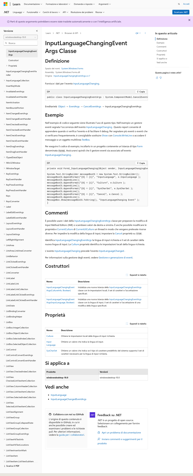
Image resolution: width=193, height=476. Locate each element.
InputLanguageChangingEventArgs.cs (71, 75)
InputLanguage (58, 394)
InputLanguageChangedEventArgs (68, 399)
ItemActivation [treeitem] (13, 102)
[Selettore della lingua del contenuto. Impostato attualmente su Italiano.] (10, 471)
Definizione (162, 38)
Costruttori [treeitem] (13, 60)
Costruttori (162, 50)
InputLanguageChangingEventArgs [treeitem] (22, 53)
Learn (48, 33)
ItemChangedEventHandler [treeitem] (18, 118)
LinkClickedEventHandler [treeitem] (17, 267)
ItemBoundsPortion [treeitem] (15, 107)
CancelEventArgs (92, 106)
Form (140, 146)
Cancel (118, 233)
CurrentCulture (65, 229)
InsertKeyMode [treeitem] (13, 85)
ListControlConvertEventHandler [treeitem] (21, 360)
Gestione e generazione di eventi (116, 257)
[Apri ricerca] (179, 4)
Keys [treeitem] (8, 195)
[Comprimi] (37, 31)
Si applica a (162, 58)
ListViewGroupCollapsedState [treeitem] (19, 422)
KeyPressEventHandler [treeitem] (16, 190)
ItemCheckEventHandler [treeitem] (17, 140)
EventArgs (74, 106)
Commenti (161, 46)
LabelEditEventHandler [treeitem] (16, 217)
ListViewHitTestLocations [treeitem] (17, 444)
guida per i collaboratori (71, 434)
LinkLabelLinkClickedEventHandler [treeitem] (21, 300)
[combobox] (21, 37)
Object (61, 106)
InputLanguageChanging (86, 83)
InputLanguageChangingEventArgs (92, 220)
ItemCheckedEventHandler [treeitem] (18, 129)
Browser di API (71, 33)
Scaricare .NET (181, 12)
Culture (75, 244)
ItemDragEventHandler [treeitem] (16, 151)
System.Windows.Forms (72, 68)
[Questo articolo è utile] (157, 77)
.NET (58, 33)
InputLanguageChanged (111, 250)
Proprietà (161, 54)
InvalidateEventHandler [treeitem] (16, 96)
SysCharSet (51, 350)
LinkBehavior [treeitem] (12, 256)
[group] (96, 97)
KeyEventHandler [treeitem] (14, 179)
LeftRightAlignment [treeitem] (15, 239)
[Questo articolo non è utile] (160, 77)
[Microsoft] (6, 4)
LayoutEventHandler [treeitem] (15, 228)
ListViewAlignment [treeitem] (14, 411)
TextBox (86, 139)
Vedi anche (162, 62)
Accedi (186, 3)
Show (105, 135)
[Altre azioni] (145, 33)
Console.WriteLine (122, 135)
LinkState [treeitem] (10, 305)
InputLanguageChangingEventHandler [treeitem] (21, 73)
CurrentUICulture (85, 229)
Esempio (160, 42)
